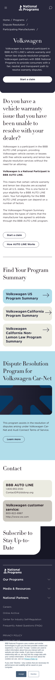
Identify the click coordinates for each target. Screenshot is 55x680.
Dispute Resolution (14, 24)
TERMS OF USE (11, 641)
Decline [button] (34, 674)
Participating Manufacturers (19, 29)
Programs (18, 20)
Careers (7, 607)
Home (6, 20)
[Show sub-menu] (49, 579)
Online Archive (11, 613)
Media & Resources (17, 588)
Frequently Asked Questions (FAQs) (22, 625)
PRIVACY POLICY (12, 635)
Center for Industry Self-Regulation (22, 619)
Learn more (14, 439)
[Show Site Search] (51, 8)
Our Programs (13, 579)
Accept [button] (21, 674)
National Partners (15, 598)
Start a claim (27, 79)
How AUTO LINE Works (21, 244)
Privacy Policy (29, 659)
